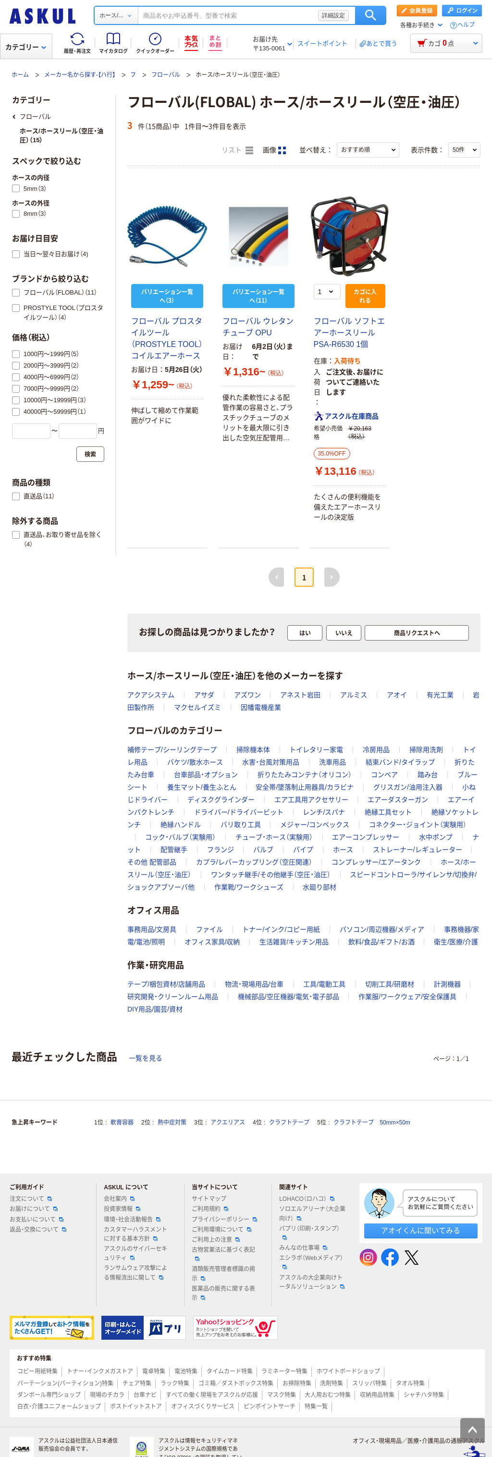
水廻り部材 (319, 887)
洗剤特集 (331, 1383)
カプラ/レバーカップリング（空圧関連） (254, 862)
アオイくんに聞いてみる (420, 1230)
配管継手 (173, 849)
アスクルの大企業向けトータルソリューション (311, 1282)
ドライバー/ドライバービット (238, 812)
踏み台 (428, 774)
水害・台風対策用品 (270, 762)
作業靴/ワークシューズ (248, 887)
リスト (237, 150)
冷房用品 (376, 749)
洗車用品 (332, 762)
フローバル (165, 75)
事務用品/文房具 (151, 929)
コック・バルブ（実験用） (180, 837)
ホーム (20, 75)
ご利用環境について (221, 1229)
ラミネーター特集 (284, 1371)
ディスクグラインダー (221, 799)
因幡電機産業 (261, 707)
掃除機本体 (253, 749)
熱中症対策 (172, 1122)
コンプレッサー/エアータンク (376, 862)
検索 (370, 15)
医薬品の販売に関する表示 (223, 1293)
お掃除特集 (297, 1383)
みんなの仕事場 (303, 1248)
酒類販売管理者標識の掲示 (223, 1274)
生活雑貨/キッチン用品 (294, 942)
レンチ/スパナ (324, 812)
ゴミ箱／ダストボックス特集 (235, 1383)
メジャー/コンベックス (314, 824)
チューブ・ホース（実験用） (274, 837)
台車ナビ (145, 1395)
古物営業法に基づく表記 (223, 1254)
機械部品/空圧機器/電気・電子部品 (288, 996)
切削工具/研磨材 (389, 984)
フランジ (220, 849)
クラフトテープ (289, 1122)
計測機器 (447, 984)
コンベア (384, 774)
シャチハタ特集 (424, 1395)
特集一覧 (316, 1406)
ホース (343, 849)
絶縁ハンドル (180, 824)
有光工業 (440, 695)
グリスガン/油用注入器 (408, 787)
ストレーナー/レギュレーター (417, 849)
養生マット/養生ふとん (201, 787)
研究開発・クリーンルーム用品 (172, 996)
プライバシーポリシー (224, 1219)
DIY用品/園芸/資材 (155, 1009)
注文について (31, 1199)
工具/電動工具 (324, 984)
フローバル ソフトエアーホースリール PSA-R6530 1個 (349, 332)
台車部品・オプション (206, 774)
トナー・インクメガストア (100, 1371)
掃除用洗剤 (426, 749)
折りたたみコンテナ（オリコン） (305, 774)
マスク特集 (281, 1395)
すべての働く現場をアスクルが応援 (212, 1395)
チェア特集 (137, 1383)
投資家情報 (122, 1209)
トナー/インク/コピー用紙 (281, 929)
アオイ (397, 695)
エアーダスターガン (398, 799)
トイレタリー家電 (316, 749)
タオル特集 (410, 1383)
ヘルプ (466, 25)
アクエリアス (227, 1122)
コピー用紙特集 (37, 1371)
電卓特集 (153, 1371)
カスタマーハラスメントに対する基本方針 (135, 1234)
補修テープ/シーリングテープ (172, 749)
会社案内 (119, 1199)
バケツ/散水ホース (195, 762)
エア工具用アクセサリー (311, 799)
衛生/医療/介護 (456, 942)
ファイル (209, 929)
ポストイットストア (136, 1406)
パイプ (303, 849)
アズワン (247, 695)
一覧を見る (145, 1058)
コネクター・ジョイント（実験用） (418, 824)
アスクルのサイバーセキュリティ (135, 1253)
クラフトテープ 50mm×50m (371, 1122)
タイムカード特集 (230, 1371)
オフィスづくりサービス (202, 1406)
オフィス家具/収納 (212, 942)
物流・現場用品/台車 (254, 984)
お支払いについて (36, 1219)
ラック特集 (174, 1383)
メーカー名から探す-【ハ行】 (79, 75)
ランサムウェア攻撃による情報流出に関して (135, 1273)
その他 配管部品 (151, 862)
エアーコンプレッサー (365, 837)
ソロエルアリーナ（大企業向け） (312, 1214)
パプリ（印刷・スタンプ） (309, 1232)
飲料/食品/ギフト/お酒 (381, 942)
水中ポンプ (436, 837)
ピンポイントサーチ (269, 1406)
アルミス (353, 695)
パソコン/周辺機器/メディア (382, 929)
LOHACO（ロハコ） (306, 1199)
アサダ (204, 695)
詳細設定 (333, 15)
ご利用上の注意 (216, 1239)
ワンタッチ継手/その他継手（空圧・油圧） (271, 874)
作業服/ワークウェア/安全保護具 (407, 996)
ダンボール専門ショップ (49, 1395)
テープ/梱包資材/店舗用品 (166, 984)
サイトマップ (209, 1199)
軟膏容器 (122, 1122)
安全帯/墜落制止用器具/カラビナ (305, 787)
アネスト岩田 (300, 695)
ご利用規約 (210, 1209)
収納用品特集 (377, 1395)
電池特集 (185, 1371)
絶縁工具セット (388, 812)
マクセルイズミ (197, 707)
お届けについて (34, 1209)
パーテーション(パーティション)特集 (65, 1383)
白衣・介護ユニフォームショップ (59, 1406)
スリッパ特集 (369, 1383)
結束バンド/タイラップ (400, 762)
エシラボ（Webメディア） (311, 1262)
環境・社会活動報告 (132, 1219)
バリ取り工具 (241, 824)
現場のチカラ (107, 1395)
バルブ (263, 849)
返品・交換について (38, 1229)
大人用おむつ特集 (328, 1395)
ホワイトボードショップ (348, 1371)
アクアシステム (150, 695)
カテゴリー (25, 47)
